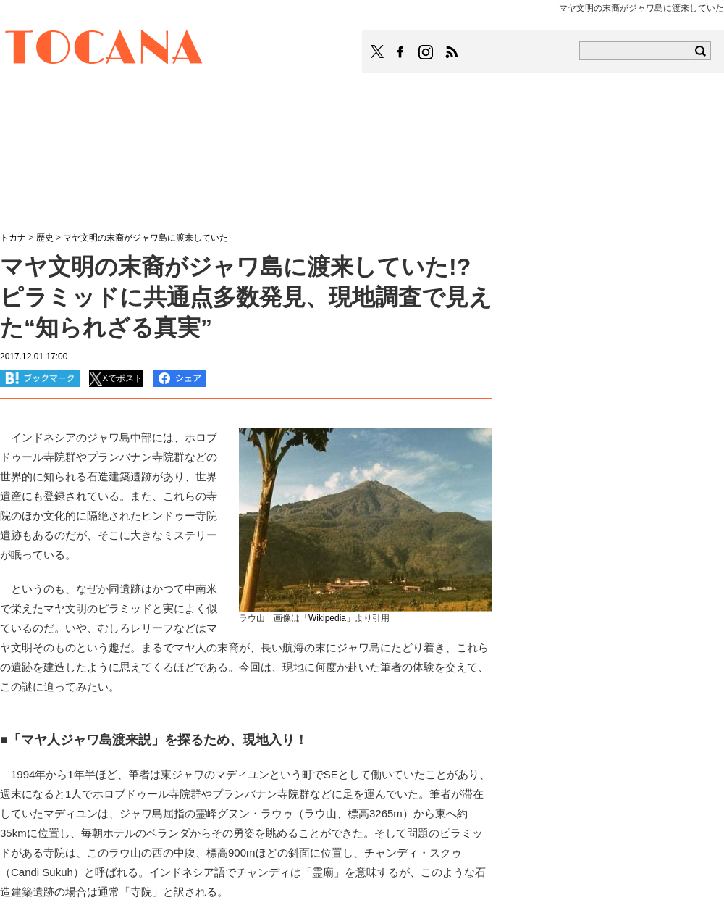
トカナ (13, 238)
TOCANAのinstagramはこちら (426, 52)
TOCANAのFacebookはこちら (400, 52)
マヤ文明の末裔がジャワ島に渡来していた (145, 238)
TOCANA (104, 49)
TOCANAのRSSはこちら (452, 52)
